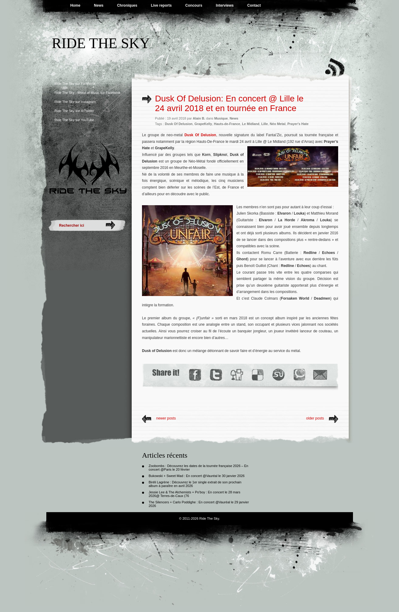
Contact (254, 5)
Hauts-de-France (227, 124)
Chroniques (127, 5)
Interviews (225, 5)
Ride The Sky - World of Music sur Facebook (87, 92)
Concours (193, 5)
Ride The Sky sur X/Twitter (74, 111)
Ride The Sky (101, 43)
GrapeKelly (203, 124)
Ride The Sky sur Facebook (75, 83)
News (98, 5)
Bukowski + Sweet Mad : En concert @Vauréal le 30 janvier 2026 (197, 476)
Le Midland (250, 124)
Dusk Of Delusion (179, 124)
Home (75, 5)
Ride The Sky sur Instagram (75, 102)
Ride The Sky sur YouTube (74, 120)
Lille (264, 124)
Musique (221, 118)
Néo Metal (277, 124)
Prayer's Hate (297, 124)
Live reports (161, 5)
